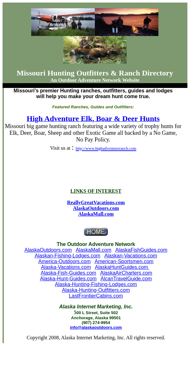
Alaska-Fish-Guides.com (68, 273)
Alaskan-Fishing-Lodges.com (67, 255)
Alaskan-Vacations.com (130, 255)
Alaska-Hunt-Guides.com (68, 278)
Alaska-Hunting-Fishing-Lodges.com (96, 284)
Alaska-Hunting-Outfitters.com (96, 290)
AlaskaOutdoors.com (48, 250)
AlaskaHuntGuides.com (122, 267)
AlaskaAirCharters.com (126, 273)
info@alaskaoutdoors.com (96, 327)
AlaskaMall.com (96, 214)
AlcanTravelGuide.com (126, 278)
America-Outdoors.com (64, 261)
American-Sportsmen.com (124, 261)
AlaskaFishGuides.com (141, 250)
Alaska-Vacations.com (66, 267)
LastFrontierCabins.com (96, 296)
